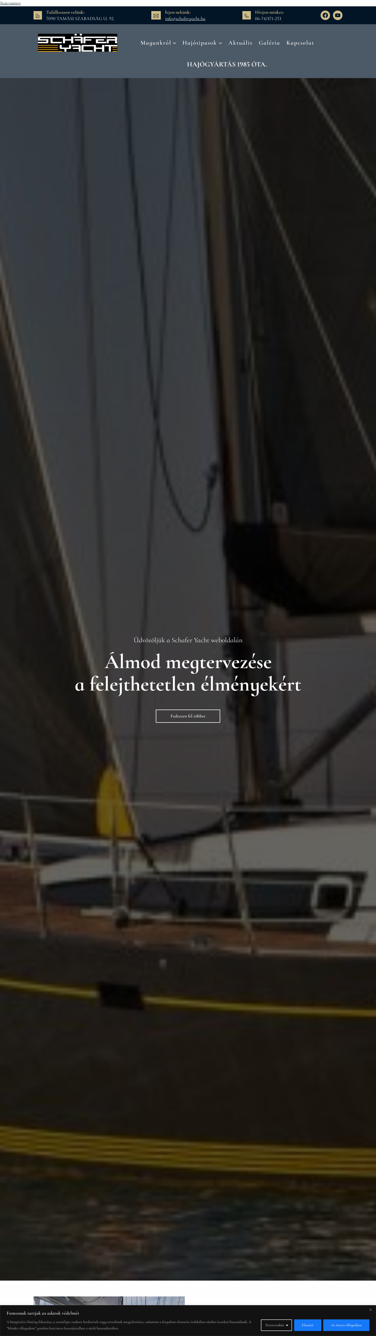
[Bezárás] (370, 1309)
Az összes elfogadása (346, 1325)
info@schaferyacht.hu (185, 18)
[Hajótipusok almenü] (220, 42)
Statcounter (10, 3)
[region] (188, 1320)
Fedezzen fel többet (188, 716)
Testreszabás (274, 1325)
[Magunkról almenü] (174, 42)
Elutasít (307, 1325)
